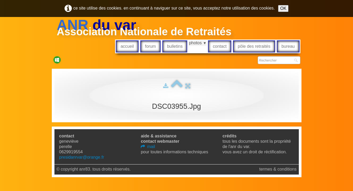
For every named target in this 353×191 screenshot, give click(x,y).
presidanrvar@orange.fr (81, 157)
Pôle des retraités (254, 46)
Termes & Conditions (278, 169)
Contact (220, 46)
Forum (150, 46)
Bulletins (175, 46)
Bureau (288, 46)
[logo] (144, 28)
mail (148, 146)
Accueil (127, 46)
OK (283, 8)
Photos (197, 43)
